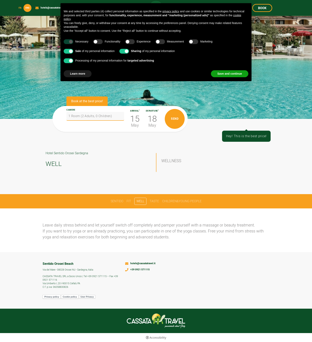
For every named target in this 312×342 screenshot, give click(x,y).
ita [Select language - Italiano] (20, 8)
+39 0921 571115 (140, 269)
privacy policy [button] (170, 11)
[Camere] (95, 116)
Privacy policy (51, 297)
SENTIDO (117, 201)
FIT (129, 201)
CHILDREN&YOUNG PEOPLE (182, 201)
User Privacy (87, 297)
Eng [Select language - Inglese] (27, 8)
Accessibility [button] (158, 337)
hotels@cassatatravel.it (53, 8)
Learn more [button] (77, 73)
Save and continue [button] (229, 73)
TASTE (154, 201)
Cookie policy (70, 297)
